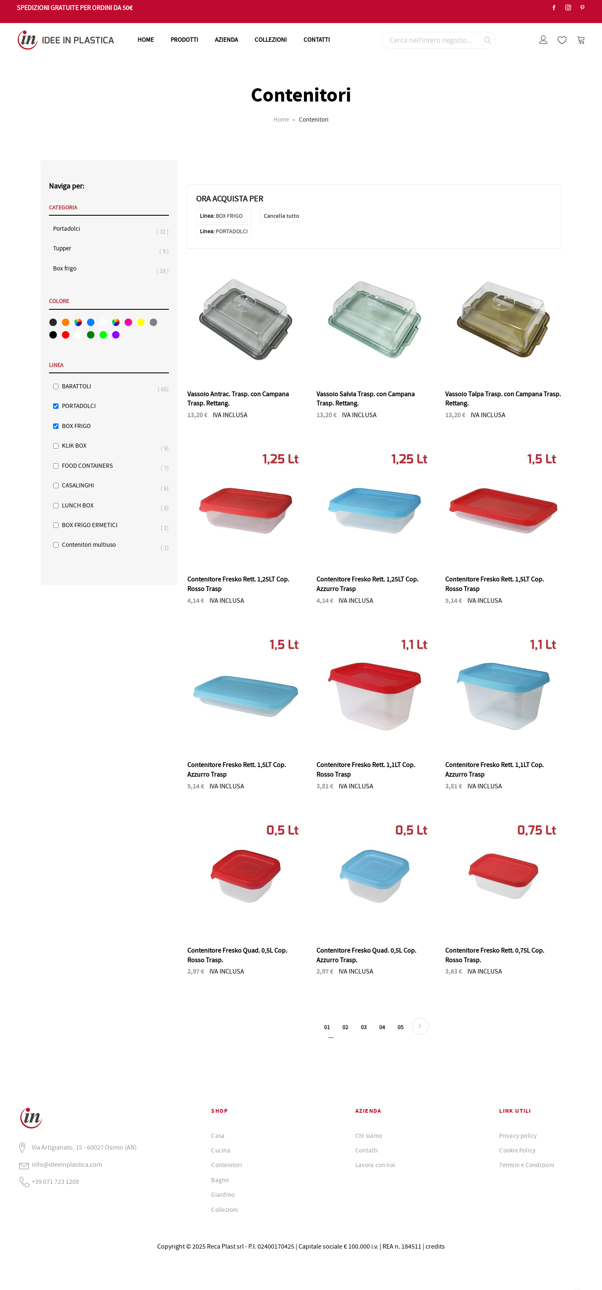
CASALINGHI (82, 485)
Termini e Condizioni (526, 1165)
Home (281, 119)
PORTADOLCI (79, 406)
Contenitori (226, 1165)
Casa (217, 1136)
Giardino (223, 1195)
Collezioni (224, 1210)
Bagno (220, 1180)
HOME (146, 40)
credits (435, 1246)
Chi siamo (368, 1136)
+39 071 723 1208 (55, 1182)
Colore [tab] (59, 301)
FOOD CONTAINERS (91, 465)
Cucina (220, 1150)
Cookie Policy (517, 1150)
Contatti (366, 1150)
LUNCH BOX (82, 505)
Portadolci (71, 228)
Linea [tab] (56, 365)
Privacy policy (518, 1136)
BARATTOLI (80, 386)
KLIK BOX (78, 445)
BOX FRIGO (76, 426)
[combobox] (438, 40)
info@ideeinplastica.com (67, 1164)
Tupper (66, 248)
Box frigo (69, 268)
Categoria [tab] (63, 207)
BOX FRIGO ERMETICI (94, 525)
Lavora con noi (375, 1165)
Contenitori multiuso (93, 544)
